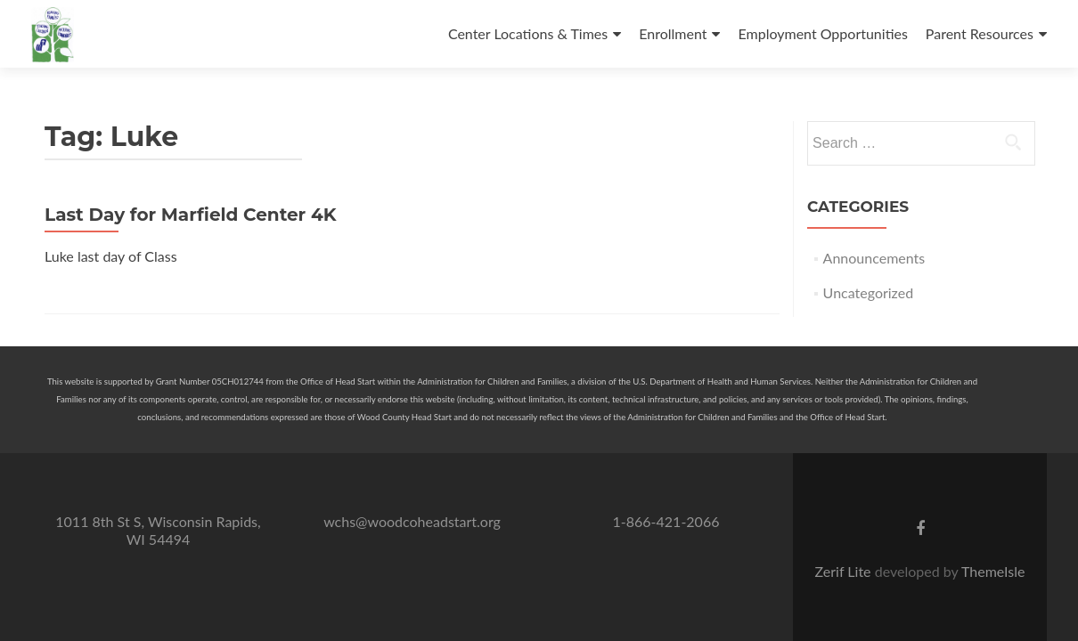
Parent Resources (979, 33)
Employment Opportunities (822, 33)
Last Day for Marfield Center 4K (190, 214)
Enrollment (672, 33)
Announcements (874, 257)
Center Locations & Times (528, 33)
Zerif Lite (845, 571)
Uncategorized (868, 292)
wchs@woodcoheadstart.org (412, 521)
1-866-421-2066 (666, 521)
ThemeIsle (993, 571)
